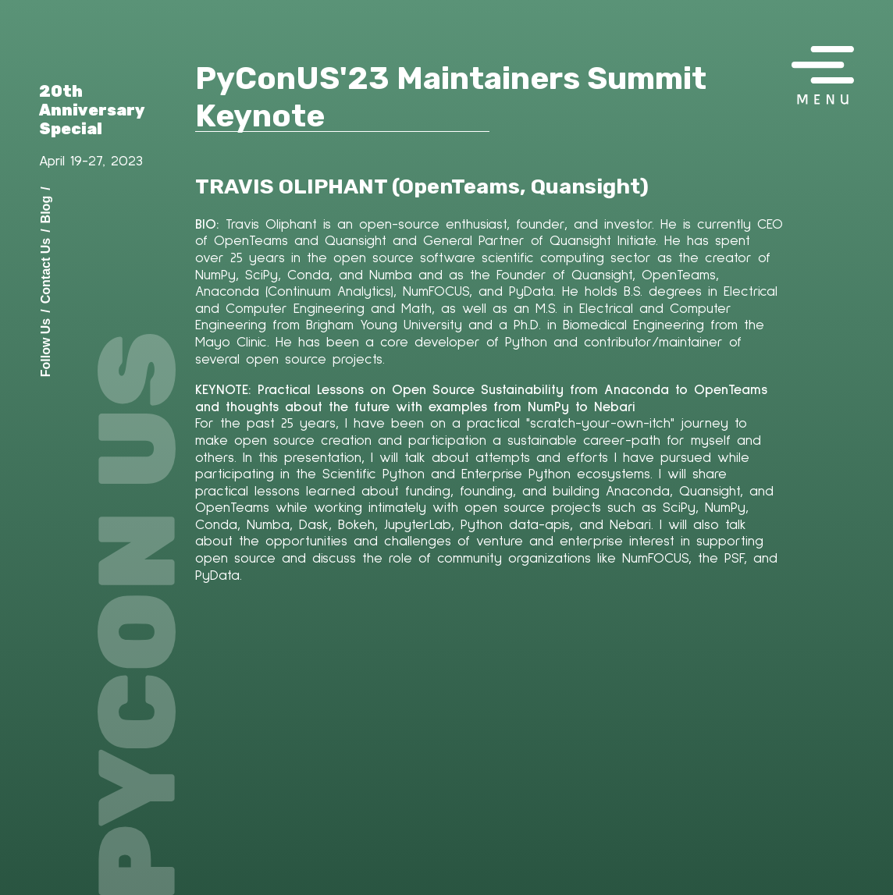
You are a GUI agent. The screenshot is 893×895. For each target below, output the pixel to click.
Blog (45, 209)
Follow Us (45, 347)
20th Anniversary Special (92, 110)
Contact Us (45, 270)
